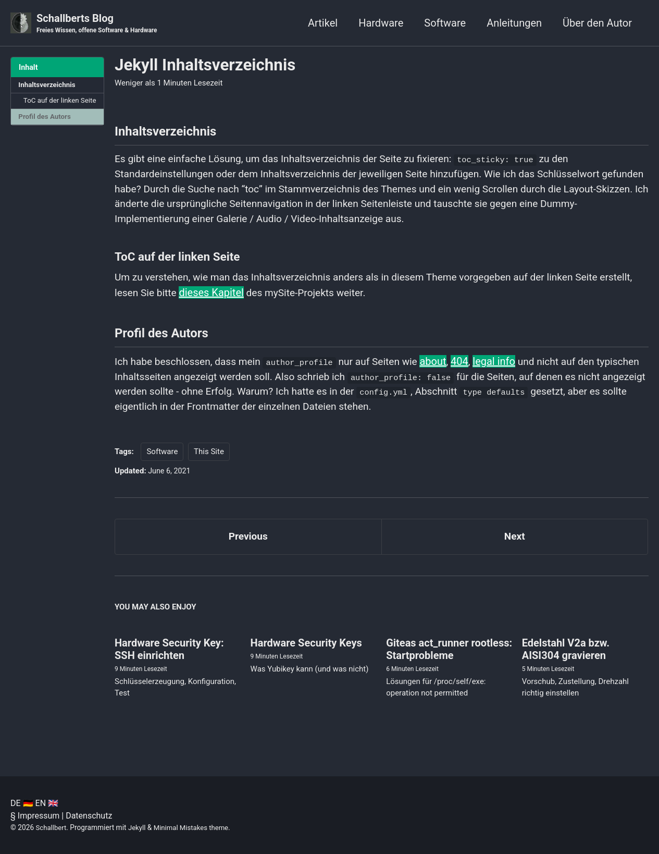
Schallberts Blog (99, 24)
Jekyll (139, 827)
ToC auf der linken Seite (52, 107)
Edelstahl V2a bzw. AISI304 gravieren (566, 663)
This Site (209, 463)
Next (515, 549)
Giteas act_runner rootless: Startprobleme (449, 663)
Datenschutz (89, 816)
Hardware (380, 23)
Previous (248, 549)
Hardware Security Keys (306, 657)
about (447, 370)
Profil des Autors (46, 129)
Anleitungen (514, 23)
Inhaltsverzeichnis (48, 85)
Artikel (323, 23)
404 (474, 370)
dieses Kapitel (250, 300)
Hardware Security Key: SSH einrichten (169, 663)
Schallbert (52, 827)
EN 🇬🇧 (46, 803)
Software (445, 23)
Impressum (39, 816)
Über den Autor (597, 23)
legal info (509, 370)
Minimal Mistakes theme (195, 827)
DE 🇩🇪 (21, 803)
